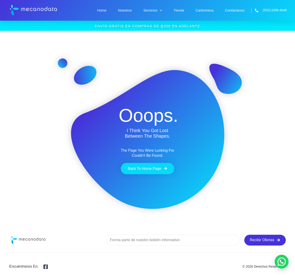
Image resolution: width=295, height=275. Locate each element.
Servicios (152, 10)
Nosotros (125, 10)
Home (101, 10)
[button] (282, 262)
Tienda (179, 10)
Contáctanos (234, 10)
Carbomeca (205, 10)
